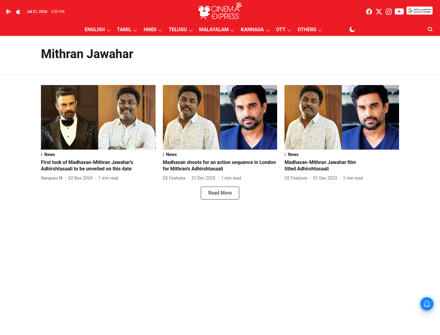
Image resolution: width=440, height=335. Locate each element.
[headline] (98, 165)
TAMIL (124, 29)
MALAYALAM (214, 29)
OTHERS (307, 29)
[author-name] (53, 178)
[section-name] (98, 154)
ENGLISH (95, 29)
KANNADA (252, 29)
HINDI (150, 29)
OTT (280, 29)
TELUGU (178, 29)
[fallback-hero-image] (98, 117)
